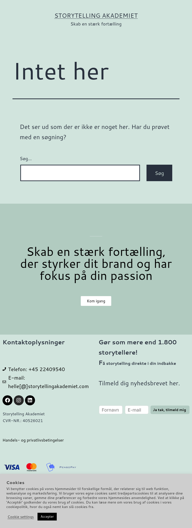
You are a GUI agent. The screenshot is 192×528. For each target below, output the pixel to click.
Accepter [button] (47, 516)
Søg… (26, 158)
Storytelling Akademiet (96, 15)
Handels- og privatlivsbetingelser (33, 440)
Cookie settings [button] (21, 517)
